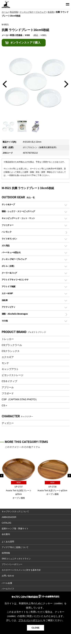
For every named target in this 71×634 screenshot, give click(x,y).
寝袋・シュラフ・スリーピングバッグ (18, 211)
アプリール (8, 387)
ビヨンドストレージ (12, 375)
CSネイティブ (9, 381)
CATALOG (6, 523)
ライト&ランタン (9, 238)
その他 (5, 320)
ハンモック (6, 231)
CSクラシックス (11, 351)
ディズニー (8, 423)
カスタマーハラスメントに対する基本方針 (21, 570)
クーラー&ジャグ (9, 273)
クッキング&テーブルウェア (14, 259)
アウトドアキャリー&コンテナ (15, 279)
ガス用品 (6, 245)
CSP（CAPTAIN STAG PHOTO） (20, 399)
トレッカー (8, 339)
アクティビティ (8, 307)
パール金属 (7, 583)
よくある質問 (8, 541)
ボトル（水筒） (8, 266)
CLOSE (35, 627)
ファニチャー (7, 225)
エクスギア (8, 357)
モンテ (5, 363)
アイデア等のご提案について (15, 547)
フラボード (8, 393)
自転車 (5, 300)
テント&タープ (8, 204)
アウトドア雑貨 (8, 286)
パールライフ (8, 589)
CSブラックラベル (12, 345)
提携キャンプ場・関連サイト (15, 528)
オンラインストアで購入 (25, 42)
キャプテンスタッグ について (15, 511)
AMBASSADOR (9, 517)
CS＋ (5, 405)
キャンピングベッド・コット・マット (18, 218)
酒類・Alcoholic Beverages (15, 314)
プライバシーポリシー (12, 564)
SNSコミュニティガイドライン (16, 558)
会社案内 (6, 534)
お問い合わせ (8, 575)
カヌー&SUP (7, 293)
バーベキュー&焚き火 (11, 252)
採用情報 (6, 553)
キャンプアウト (10, 369)
